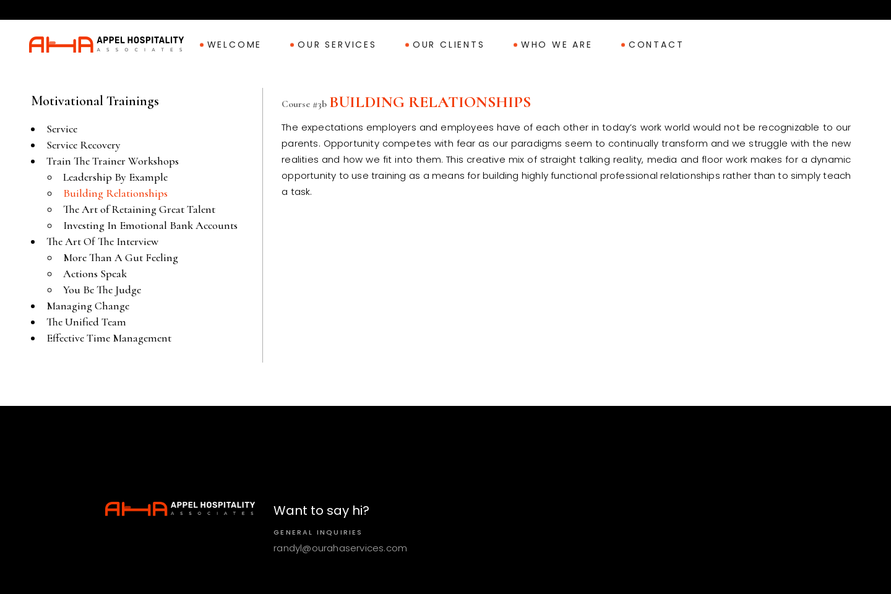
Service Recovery (83, 145)
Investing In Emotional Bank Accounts (150, 225)
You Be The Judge (102, 289)
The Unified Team (86, 322)
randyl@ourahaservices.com (340, 547)
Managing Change (87, 305)
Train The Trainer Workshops (112, 161)
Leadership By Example (115, 177)
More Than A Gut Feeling (120, 257)
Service (61, 129)
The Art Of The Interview (102, 241)
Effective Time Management (108, 338)
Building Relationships (115, 193)
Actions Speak (95, 273)
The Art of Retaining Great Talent (139, 209)
